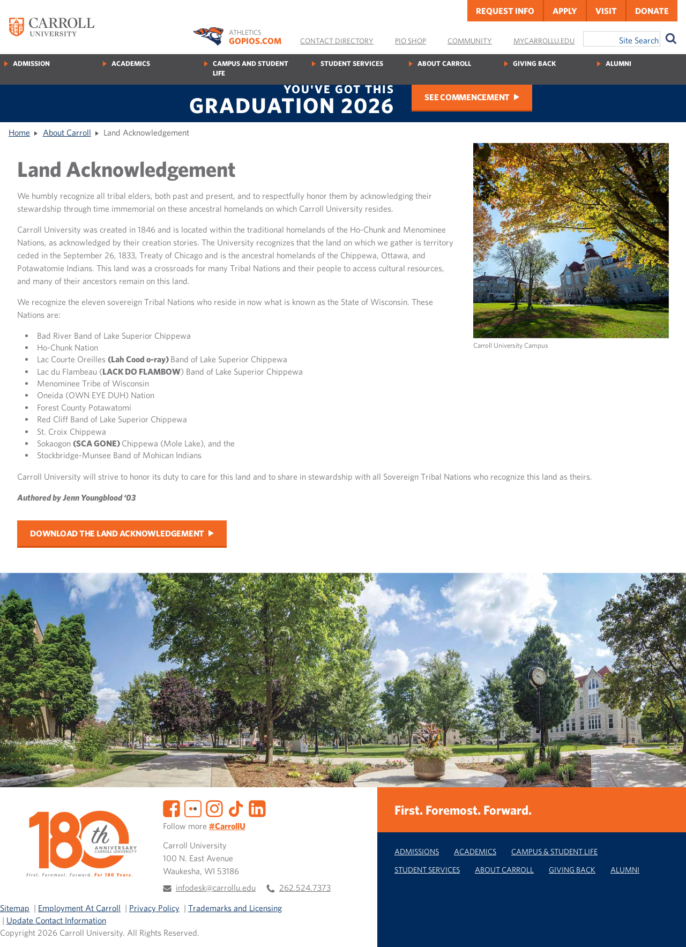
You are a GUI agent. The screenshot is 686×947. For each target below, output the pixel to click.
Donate (652, 11)
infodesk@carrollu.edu (216, 887)
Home (19, 132)
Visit (606, 11)
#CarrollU (227, 826)
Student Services (351, 63)
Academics (130, 63)
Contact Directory (337, 40)
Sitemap (14, 908)
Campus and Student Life (250, 68)
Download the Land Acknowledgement (117, 533)
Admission (31, 63)
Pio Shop (410, 40)
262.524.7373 (305, 887)
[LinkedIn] (257, 807)
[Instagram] (214, 807)
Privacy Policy (154, 908)
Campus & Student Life (554, 851)
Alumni (618, 63)
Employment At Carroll (79, 908)
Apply (565, 11)
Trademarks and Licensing (235, 908)
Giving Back (534, 63)
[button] (666, 927)
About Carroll (444, 63)
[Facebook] (171, 807)
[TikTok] (235, 807)
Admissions (416, 851)
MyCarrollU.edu (544, 40)
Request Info (505, 11)
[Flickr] (193, 807)
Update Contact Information (56, 920)
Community (470, 40)
